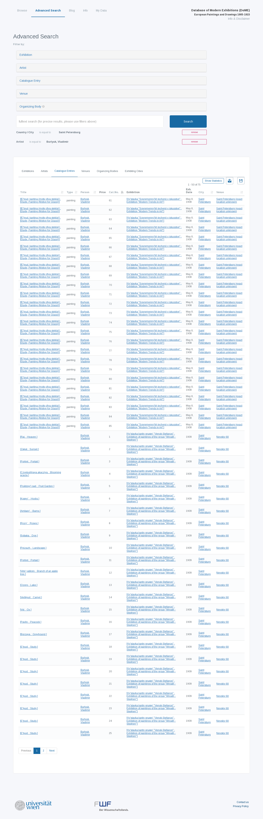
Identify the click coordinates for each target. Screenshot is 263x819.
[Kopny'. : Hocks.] (29, 498)
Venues (85, 171)
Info (85, 10)
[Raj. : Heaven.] (28, 436)
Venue (24, 93)
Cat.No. (114, 192)
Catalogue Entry (30, 80)
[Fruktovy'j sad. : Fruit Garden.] (37, 486)
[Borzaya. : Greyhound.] (33, 634)
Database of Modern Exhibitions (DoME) (220, 12)
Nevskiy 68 (222, 436)
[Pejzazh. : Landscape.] (33, 547)
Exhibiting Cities (134, 171)
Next (51, 750)
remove (194, 132)
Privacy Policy (241, 806)
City (201, 192)
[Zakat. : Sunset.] (29, 449)
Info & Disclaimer (239, 18)
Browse (22, 10)
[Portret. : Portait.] (29, 461)
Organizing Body (30, 106)
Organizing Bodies (107, 171)
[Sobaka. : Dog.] (29, 535)
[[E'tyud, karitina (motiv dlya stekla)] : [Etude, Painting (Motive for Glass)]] (40, 200)
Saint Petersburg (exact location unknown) (229, 200)
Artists (44, 171)
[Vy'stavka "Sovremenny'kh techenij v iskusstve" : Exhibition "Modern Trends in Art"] (154, 200)
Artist (23, 67)
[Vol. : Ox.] (25, 609)
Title (23, 192)
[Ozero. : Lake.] (28, 585)
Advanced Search (48, 10)
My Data (101, 10)
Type (70, 192)
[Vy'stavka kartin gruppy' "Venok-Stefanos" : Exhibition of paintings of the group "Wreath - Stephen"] (151, 436)
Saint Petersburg (204, 200)
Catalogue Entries (64, 171)
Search (188, 121)
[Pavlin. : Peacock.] (30, 622)
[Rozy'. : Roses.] (29, 523)
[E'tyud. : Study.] (29, 646)
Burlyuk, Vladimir (85, 200)
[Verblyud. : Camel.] (31, 597)
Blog (72, 10)
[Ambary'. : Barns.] (30, 511)
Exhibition (26, 54)
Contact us (243, 802)
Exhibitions (28, 171)
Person (85, 192)
